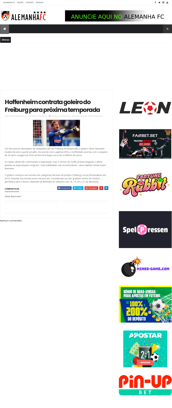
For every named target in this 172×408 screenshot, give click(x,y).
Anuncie (39, 2)
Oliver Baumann (95, 116)
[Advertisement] (86, 66)
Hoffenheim (65, 116)
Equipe (20, 2)
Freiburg (55, 116)
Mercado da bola (79, 116)
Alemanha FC (9, 2)
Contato (30, 2)
